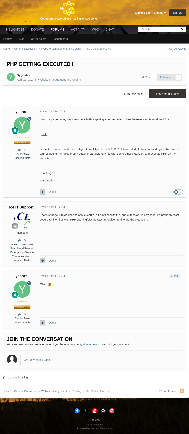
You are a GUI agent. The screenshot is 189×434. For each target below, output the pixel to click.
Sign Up (177, 12)
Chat (109, 29)
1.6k (22, 240)
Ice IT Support (21, 207)
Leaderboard (60, 38)
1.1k (22, 149)
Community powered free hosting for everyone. (69, 18)
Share (147, 77)
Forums (57, 31)
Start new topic (133, 93)
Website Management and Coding (59, 79)
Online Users (38, 38)
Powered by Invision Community (94, 428)
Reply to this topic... (38, 359)
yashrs (25, 75)
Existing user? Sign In (150, 12)
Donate (37, 29)
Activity (78, 29)
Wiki (95, 29)
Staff (21, 38)
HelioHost (15, 29)
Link (44, 134)
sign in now (90, 344)
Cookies (94, 419)
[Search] (148, 29)
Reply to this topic (167, 93)
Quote (52, 191)
